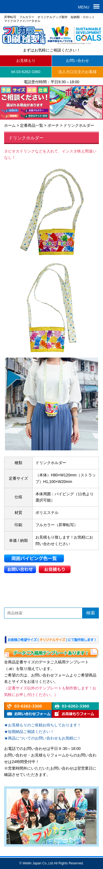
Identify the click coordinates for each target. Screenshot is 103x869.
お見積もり (25, 60)
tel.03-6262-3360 (25, 72)
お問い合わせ (77, 60)
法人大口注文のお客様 (77, 72)
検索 (90, 613)
